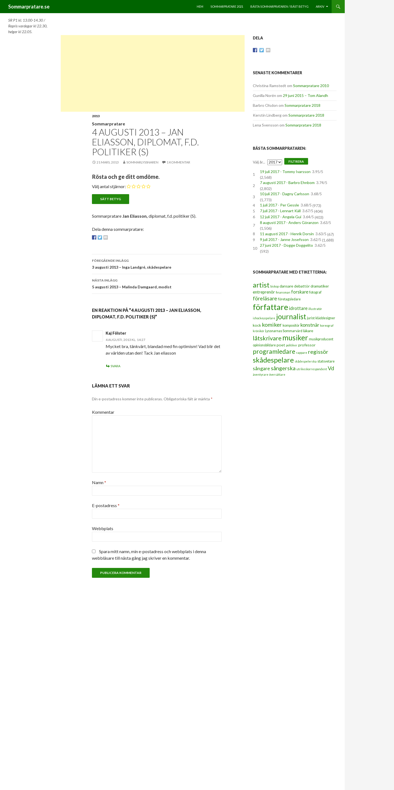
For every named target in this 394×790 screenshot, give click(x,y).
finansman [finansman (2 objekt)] (283, 292)
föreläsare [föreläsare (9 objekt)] (265, 298)
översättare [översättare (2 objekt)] (277, 374)
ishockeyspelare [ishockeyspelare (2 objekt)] (264, 318)
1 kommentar (178, 162)
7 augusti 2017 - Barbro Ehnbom (287, 182)
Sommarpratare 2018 (302, 105)
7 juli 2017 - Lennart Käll (280, 210)
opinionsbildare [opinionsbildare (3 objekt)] (264, 345)
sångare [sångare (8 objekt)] (261, 368)
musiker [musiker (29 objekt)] (295, 337)
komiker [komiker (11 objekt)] (272, 324)
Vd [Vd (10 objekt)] (331, 368)
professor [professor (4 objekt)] (306, 345)
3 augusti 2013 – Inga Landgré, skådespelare (157, 263)
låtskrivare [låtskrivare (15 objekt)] (267, 338)
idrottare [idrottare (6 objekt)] (298, 308)
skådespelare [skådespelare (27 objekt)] (273, 359)
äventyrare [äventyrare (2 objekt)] (260, 374)
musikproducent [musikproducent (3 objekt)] (321, 339)
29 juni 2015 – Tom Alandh (305, 95)
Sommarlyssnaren (142, 162)
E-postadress (106, 505)
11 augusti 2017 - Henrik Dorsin (287, 233)
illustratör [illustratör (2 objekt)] (315, 309)
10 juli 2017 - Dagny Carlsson (284, 193)
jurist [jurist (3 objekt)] (311, 318)
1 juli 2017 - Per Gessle (279, 205)
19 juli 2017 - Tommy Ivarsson (285, 171)
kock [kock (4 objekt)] (257, 325)
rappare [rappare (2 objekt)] (301, 352)
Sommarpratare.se (29, 7)
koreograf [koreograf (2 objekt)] (327, 325)
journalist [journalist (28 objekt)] (291, 316)
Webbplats (102, 528)
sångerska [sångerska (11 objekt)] (283, 368)
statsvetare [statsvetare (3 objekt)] (326, 361)
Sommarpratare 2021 (226, 6)
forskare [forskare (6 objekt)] (299, 292)
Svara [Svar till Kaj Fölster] (115, 366)
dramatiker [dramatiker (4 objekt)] (320, 286)
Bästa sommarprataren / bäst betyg (279, 6)
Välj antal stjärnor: (109, 186)
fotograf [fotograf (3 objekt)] (315, 292)
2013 (96, 116)
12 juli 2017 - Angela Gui (280, 216)
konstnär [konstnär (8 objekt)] (309, 325)
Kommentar (103, 412)
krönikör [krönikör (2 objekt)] (258, 331)
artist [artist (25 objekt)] (261, 285)
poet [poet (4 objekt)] (281, 345)
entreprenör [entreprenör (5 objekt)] (264, 291)
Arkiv (320, 6)
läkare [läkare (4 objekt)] (308, 330)
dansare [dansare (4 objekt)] (286, 286)
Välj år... (259, 162)
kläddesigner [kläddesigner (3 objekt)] (325, 318)
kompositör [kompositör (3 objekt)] (291, 325)
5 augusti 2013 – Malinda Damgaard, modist (157, 283)
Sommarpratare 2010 (311, 85)
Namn (99, 482)
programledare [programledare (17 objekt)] (274, 351)
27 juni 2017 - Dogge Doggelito (286, 245)
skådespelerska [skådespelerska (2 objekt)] (306, 361)
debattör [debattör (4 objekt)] (302, 286)
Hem (200, 6)
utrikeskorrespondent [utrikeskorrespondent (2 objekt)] (311, 369)
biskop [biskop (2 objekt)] (274, 286)
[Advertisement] (153, 73)
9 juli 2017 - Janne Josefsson (284, 239)
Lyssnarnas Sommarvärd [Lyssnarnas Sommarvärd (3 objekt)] (283, 331)
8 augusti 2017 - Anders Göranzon (289, 222)
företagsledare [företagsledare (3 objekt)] (289, 299)
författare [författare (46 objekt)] (270, 307)
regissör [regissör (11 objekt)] (318, 351)
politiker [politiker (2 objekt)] (291, 345)
